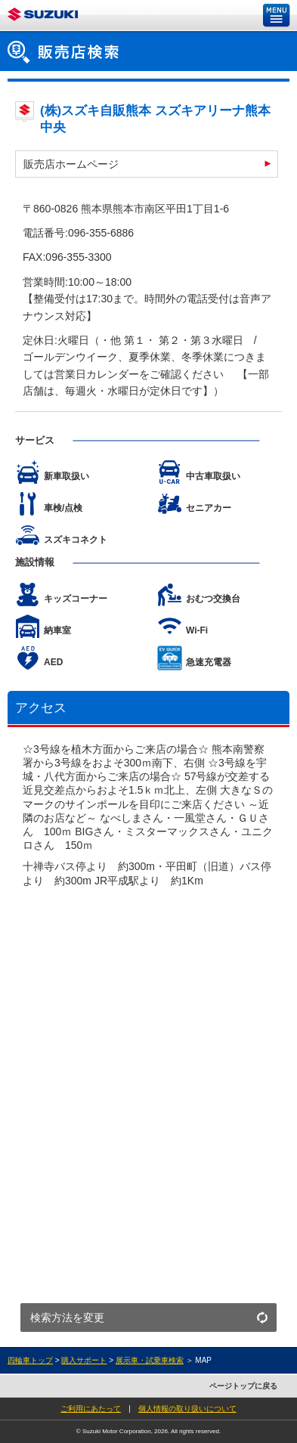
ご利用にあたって (90, 1408)
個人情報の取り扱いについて (187, 1408)
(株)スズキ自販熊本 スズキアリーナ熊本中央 (155, 119)
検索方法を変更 (67, 1317)
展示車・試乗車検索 (150, 1360)
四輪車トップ (30, 1360)
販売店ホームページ (71, 164)
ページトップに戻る (243, 1386)
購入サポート (84, 1360)
